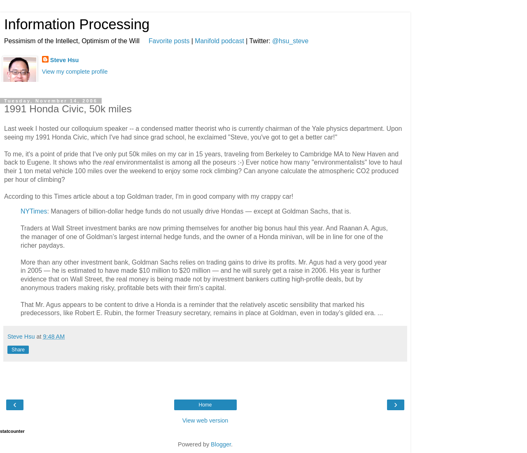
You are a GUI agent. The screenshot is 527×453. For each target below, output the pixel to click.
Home (205, 405)
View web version (205, 420)
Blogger (221, 444)
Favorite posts (169, 40)
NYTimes (34, 211)
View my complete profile (75, 71)
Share (18, 350)
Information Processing (76, 24)
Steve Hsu (64, 60)
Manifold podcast (219, 40)
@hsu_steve (290, 40)
